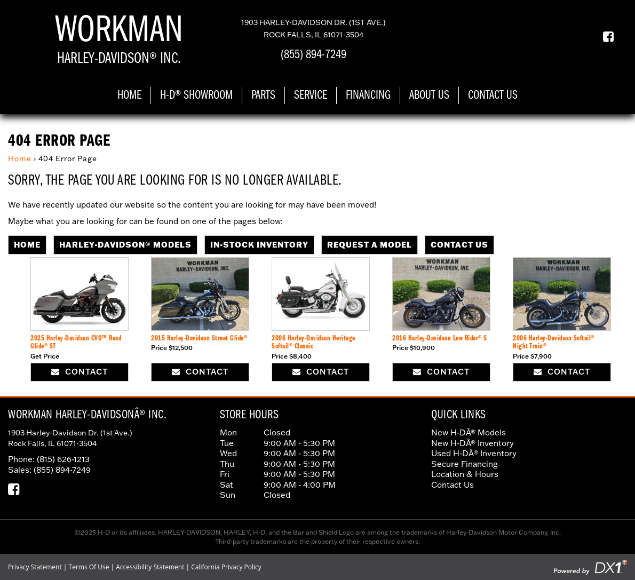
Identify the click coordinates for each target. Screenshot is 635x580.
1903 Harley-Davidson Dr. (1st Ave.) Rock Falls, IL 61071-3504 (70, 437)
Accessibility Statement (150, 566)
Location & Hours (464, 473)
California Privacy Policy (226, 566)
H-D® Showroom (196, 95)
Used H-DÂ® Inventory (474, 453)
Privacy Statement (35, 566)
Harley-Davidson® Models (125, 244)
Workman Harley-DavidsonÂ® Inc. (87, 415)
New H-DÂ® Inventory (472, 443)
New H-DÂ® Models (468, 432)
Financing (368, 95)
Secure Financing (464, 463)
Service (310, 95)
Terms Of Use (89, 566)
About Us (429, 95)
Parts (263, 95)
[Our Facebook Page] (604, 36)
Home (129, 95)
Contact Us (493, 95)
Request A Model (369, 244)
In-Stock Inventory (259, 244)
